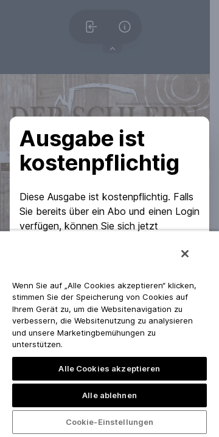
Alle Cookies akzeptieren (109, 368)
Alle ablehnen (109, 395)
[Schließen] (185, 253)
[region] (109, 333)
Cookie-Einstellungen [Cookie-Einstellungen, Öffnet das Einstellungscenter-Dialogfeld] (110, 422)
